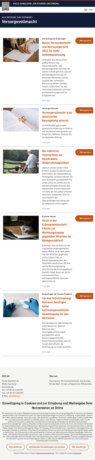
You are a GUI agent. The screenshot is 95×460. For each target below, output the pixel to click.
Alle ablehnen (15, 447)
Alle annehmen (79, 447)
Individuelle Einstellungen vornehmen (47, 447)
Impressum (76, 453)
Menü (88, 10)
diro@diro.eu (14, 396)
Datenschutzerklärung (45, 453)
